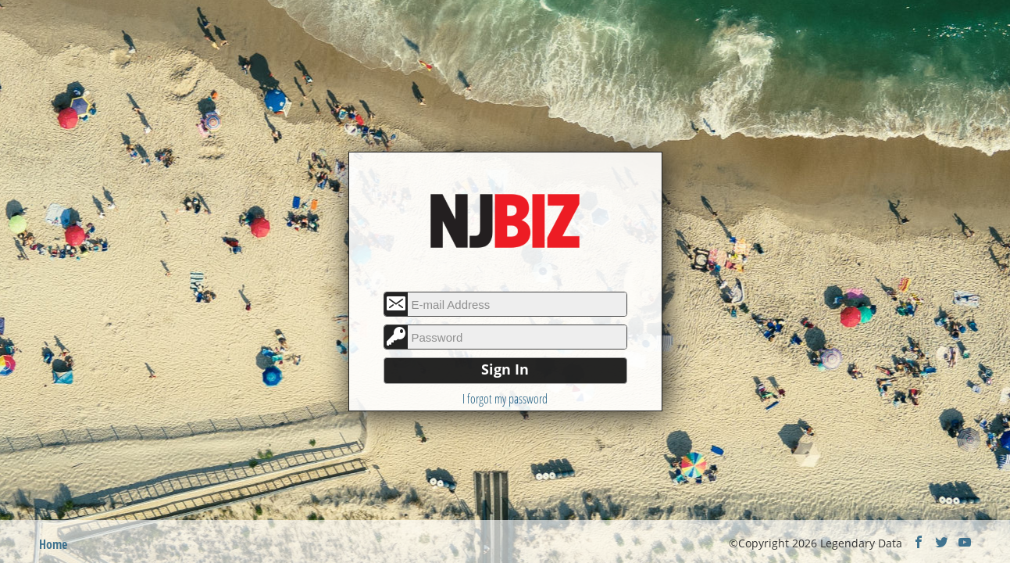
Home (53, 544)
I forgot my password (505, 398)
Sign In (505, 369)
